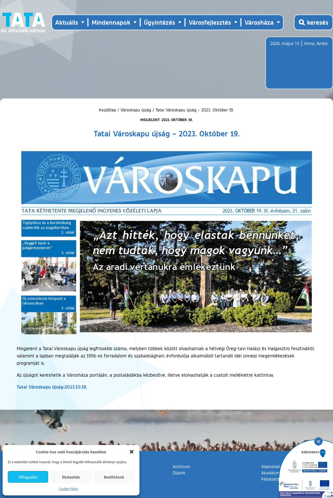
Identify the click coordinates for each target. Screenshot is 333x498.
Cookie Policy (68, 489)
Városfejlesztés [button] (210, 22)
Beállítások (114, 477)
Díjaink (179, 472)
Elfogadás (28, 477)
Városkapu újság (135, 109)
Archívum (181, 466)
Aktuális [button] (66, 22)
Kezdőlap (108, 109)
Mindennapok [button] (111, 22)
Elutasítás (71, 477)
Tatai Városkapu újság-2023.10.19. (52, 387)
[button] (131, 451)
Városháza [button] (259, 22)
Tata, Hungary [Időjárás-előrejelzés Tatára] (299, 66)
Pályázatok (271, 479)
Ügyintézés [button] (159, 22)
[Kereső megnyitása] (313, 22)
